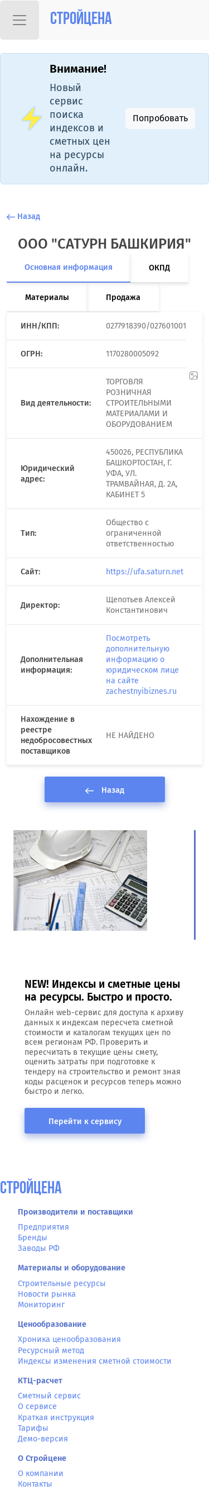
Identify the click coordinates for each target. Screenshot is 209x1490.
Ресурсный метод (51, 1350)
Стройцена (81, 19)
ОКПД (159, 268)
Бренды (32, 1238)
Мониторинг (41, 1305)
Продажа (123, 297)
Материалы (47, 297)
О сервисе (37, 1406)
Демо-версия (43, 1439)
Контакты (35, 1484)
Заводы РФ (39, 1248)
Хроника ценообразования (69, 1339)
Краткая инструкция (56, 1417)
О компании (41, 1473)
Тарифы (33, 1428)
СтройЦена (31, 1189)
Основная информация (69, 267)
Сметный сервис (49, 1396)
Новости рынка (47, 1294)
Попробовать (160, 118)
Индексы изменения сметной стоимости (95, 1361)
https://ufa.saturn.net (144, 572)
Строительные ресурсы (62, 1283)
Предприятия (43, 1227)
